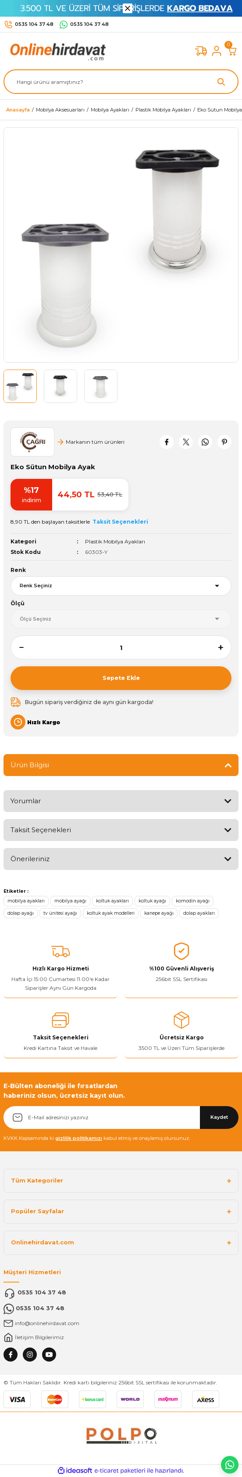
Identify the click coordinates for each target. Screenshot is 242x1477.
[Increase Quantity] (224, 647)
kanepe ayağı (159, 913)
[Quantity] (121, 647)
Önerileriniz (30, 859)
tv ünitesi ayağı (60, 913)
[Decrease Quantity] (17, 647)
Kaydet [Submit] (219, 1117)
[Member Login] (216, 51)
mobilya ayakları (26, 901)
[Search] (121, 81)
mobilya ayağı (70, 901)
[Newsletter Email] (121, 1117)
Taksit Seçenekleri (41, 830)
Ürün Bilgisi (30, 765)
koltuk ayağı (152, 901)
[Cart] (232, 51)
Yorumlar (26, 801)
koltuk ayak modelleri (111, 913)
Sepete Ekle (121, 678)
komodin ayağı (193, 901)
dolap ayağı (20, 913)
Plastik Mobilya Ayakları (115, 541)
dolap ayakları (199, 913)
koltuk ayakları (112, 901)
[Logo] (56, 51)
